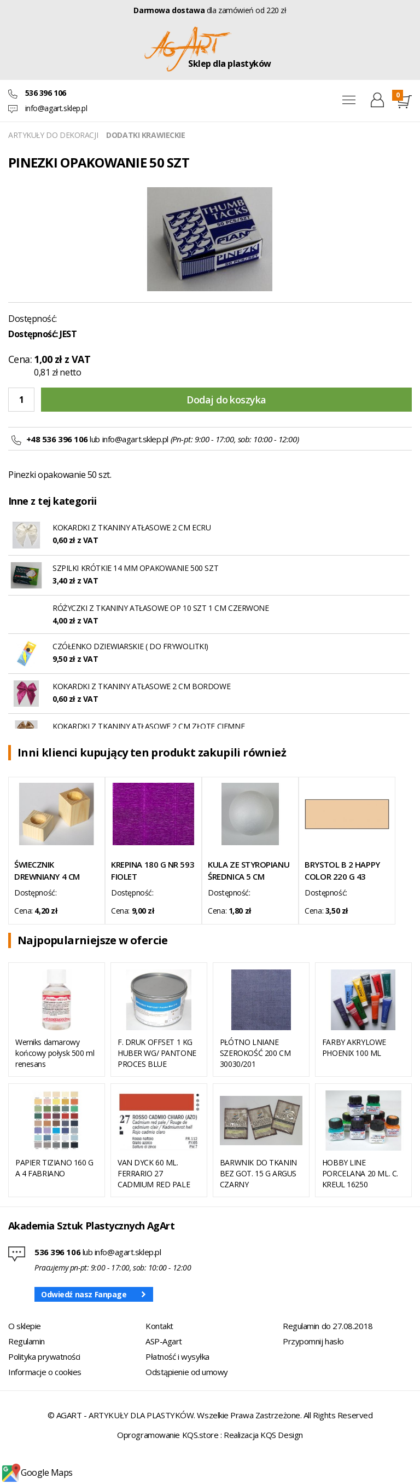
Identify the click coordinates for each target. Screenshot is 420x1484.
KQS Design (281, 1434)
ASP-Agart (163, 1341)
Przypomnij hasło (313, 1341)
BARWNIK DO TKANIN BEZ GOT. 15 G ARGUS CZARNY (258, 1173)
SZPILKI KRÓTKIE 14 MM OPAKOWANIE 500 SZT (135, 568)
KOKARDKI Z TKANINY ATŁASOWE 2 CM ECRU (131, 527)
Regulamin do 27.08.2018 (328, 1325)
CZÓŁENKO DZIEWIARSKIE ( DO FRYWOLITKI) (130, 646)
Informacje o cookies (44, 1371)
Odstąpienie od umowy (186, 1371)
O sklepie (24, 1325)
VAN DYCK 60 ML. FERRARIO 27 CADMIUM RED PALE (154, 1173)
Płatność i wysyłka (177, 1356)
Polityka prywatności (44, 1356)
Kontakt (159, 1325)
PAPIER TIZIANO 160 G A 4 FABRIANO (54, 1168)
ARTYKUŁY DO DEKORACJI (53, 135)
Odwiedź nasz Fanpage (84, 1294)
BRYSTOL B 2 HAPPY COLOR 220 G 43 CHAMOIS (342, 870)
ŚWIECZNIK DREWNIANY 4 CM (47, 870)
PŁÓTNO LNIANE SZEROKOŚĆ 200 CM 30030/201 (255, 1053)
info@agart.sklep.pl (56, 108)
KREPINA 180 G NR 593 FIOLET (152, 870)
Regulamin (26, 1341)
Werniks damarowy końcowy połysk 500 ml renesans (54, 1053)
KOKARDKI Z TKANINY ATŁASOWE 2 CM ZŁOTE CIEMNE (148, 726)
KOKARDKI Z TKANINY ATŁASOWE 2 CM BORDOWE (141, 686)
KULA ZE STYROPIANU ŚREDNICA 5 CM (248, 870)
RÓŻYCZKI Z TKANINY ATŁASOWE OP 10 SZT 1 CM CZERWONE (160, 608)
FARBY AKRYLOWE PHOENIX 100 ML (354, 1047)
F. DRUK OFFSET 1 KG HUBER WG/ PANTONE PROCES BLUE (157, 1053)
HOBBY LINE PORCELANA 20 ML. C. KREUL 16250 (360, 1173)
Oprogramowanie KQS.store (167, 1434)
